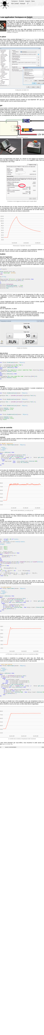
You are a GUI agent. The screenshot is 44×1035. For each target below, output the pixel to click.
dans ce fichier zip (7, 744)
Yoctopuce (14, 1)
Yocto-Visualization (13, 297)
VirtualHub (23, 160)
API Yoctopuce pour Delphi (30, 39)
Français (22, 3)
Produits (21, 1)
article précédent (35, 523)
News (33, 1)
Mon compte (15, 3)
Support (27, 1)
